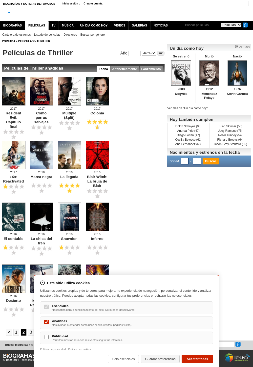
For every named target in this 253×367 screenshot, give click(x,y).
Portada (8, 41)
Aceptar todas (197, 359)
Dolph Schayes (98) (188, 126)
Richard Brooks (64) (230, 139)
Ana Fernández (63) (188, 144)
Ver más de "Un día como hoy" (187, 108)
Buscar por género (92, 34)
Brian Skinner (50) (230, 126)
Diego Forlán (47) (188, 135)
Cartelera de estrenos (16, 34)
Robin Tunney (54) (230, 135)
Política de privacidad (53, 349)
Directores (70, 34)
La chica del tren (41, 240)
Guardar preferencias (160, 359)
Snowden (69, 238)
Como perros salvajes (41, 117)
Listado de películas (47, 34)
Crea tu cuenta (93, 3)
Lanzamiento (151, 69)
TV (53, 25)
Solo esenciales (123, 359)
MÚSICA (68, 25)
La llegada (69, 177)
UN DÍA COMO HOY (93, 25)
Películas (26, 41)
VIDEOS (119, 25)
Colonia (97, 113)
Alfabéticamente (124, 69)
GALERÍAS (139, 25)
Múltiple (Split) (69, 115)
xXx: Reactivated (13, 179)
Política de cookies (79, 349)
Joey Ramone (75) (230, 130)
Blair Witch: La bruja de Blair (97, 181)
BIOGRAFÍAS (12, 25)
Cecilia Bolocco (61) (188, 139)
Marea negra (41, 177)
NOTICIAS (161, 25)
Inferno (97, 238)
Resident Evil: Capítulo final (13, 120)
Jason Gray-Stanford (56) (230, 144)
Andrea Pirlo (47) (188, 130)
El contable (13, 238)
